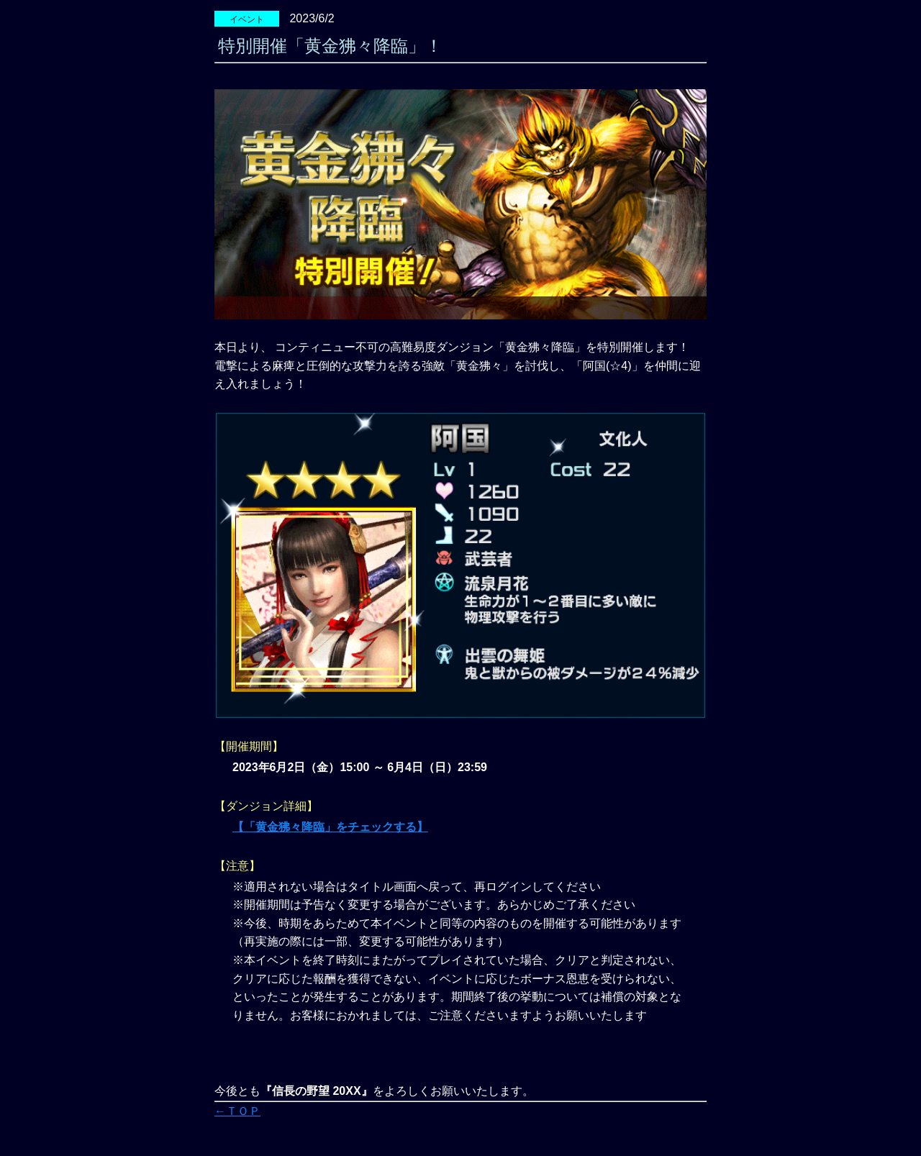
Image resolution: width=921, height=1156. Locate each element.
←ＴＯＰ (237, 1111)
